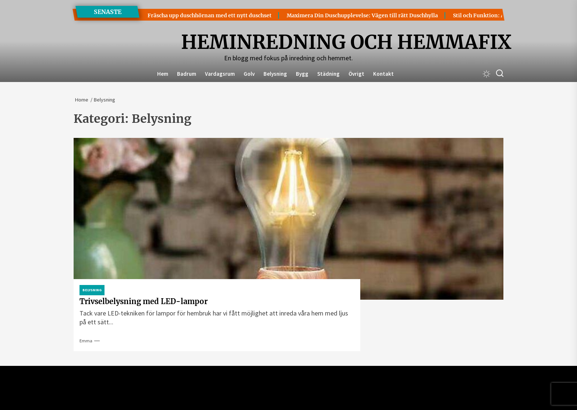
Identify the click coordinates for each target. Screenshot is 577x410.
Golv (249, 73)
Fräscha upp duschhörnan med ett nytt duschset (188, 15)
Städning (328, 73)
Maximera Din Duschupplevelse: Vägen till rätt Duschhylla (341, 15)
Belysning (275, 73)
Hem (162, 73)
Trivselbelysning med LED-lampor (143, 301)
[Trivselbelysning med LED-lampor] (288, 219)
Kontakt (383, 73)
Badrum (186, 73)
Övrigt (356, 73)
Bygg (302, 73)
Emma (85, 340)
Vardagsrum (220, 73)
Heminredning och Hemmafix (288, 42)
